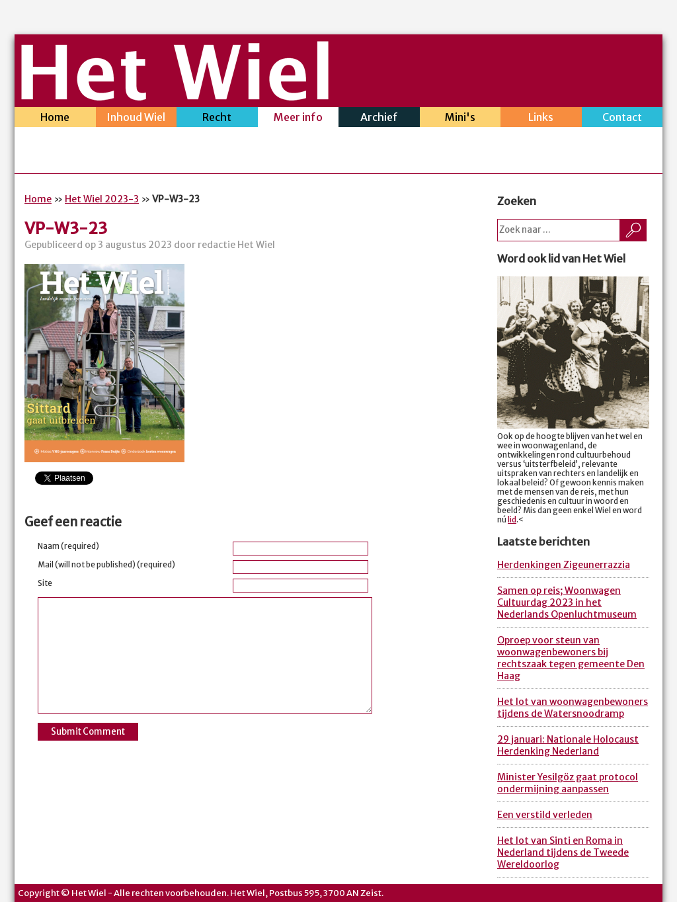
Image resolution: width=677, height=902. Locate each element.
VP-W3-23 (65, 228)
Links (541, 118)
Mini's (460, 118)
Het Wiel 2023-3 (102, 199)
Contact (622, 118)
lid (512, 519)
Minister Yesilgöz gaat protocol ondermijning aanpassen (567, 783)
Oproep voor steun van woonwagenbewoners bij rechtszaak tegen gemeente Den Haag (571, 658)
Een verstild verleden (544, 815)
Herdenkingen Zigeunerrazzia (563, 565)
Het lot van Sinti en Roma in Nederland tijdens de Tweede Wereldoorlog (563, 852)
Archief (379, 118)
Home (55, 118)
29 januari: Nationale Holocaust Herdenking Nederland (568, 745)
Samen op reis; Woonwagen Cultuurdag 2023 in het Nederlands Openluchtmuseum (567, 602)
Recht (217, 118)
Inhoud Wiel (136, 118)
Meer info (298, 118)
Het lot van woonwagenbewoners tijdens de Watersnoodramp (572, 707)
